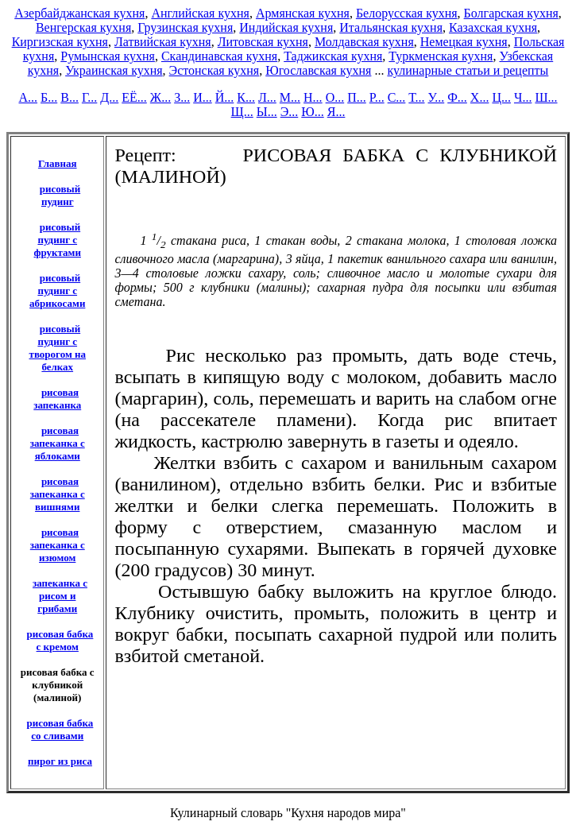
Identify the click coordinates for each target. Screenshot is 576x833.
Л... (267, 97)
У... (436, 97)
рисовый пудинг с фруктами (57, 239)
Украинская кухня (113, 70)
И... (202, 97)
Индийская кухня (286, 27)
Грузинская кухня (185, 27)
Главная (57, 163)
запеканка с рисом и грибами (60, 595)
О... (335, 97)
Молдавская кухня (364, 41)
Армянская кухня (303, 13)
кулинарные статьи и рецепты (467, 70)
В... (69, 97)
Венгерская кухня (83, 27)
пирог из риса (60, 761)
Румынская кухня (107, 56)
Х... (479, 97)
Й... (224, 97)
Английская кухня (200, 13)
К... (246, 97)
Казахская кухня (493, 27)
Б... (49, 97)
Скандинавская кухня (219, 56)
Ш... (546, 97)
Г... (89, 97)
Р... (377, 97)
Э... (289, 111)
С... (397, 97)
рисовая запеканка (57, 398)
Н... (313, 97)
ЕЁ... (134, 97)
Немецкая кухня (464, 41)
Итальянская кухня (391, 27)
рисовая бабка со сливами (60, 729)
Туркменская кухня (441, 56)
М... (290, 97)
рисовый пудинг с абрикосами (57, 290)
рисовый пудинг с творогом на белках (57, 348)
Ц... (501, 97)
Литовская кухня (263, 41)
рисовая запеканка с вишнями (57, 494)
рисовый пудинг (60, 195)
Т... (416, 97)
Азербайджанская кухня (79, 13)
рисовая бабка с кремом (60, 640)
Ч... (523, 97)
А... (27, 97)
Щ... (242, 111)
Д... (109, 97)
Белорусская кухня (407, 13)
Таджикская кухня (333, 56)
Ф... (457, 97)
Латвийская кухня (162, 41)
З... (182, 97)
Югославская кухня (318, 70)
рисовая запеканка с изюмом (57, 545)
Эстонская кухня (214, 70)
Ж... (160, 97)
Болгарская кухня (511, 13)
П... (356, 97)
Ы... (267, 111)
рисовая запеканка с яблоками (57, 443)
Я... (336, 111)
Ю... (312, 111)
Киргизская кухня (60, 41)
